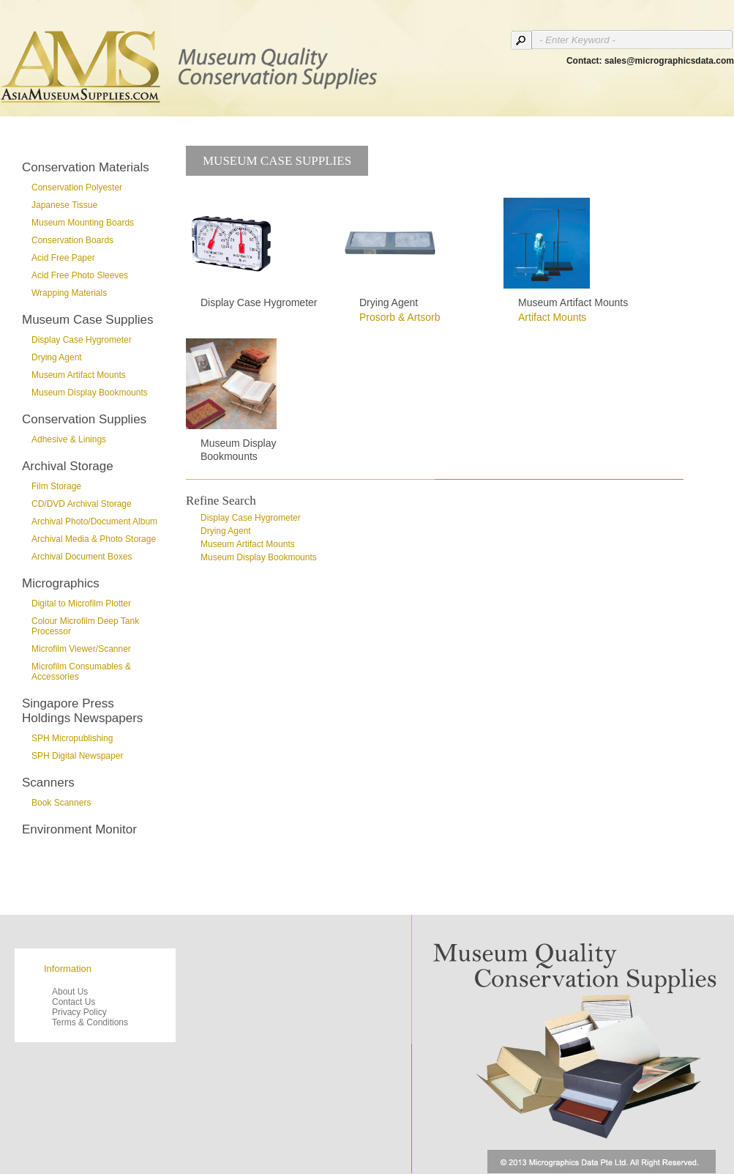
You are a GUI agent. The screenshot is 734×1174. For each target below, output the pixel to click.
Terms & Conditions (90, 1022)
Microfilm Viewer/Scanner (81, 649)
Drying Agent (56, 357)
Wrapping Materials (69, 293)
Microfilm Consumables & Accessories (81, 671)
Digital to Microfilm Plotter (81, 603)
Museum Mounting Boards (82, 223)
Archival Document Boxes (81, 556)
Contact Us (73, 1002)
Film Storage (56, 486)
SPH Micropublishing (72, 738)
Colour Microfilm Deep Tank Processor (85, 626)
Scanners (48, 783)
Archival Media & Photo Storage (93, 539)
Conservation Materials (85, 167)
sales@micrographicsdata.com (669, 61)
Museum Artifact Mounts (78, 375)
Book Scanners (61, 803)
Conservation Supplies (84, 419)
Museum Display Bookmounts (89, 392)
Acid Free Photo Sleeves (79, 275)
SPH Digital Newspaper (77, 756)
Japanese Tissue (64, 205)
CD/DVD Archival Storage (81, 504)
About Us (70, 992)
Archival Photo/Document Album (94, 521)
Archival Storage (67, 466)
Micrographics (61, 583)
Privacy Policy (79, 1012)
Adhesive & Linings (68, 439)
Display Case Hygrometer (81, 340)
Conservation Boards (72, 240)
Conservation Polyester (76, 187)
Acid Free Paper (63, 258)
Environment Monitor (79, 829)
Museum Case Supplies (88, 320)
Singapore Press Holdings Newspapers (82, 710)
